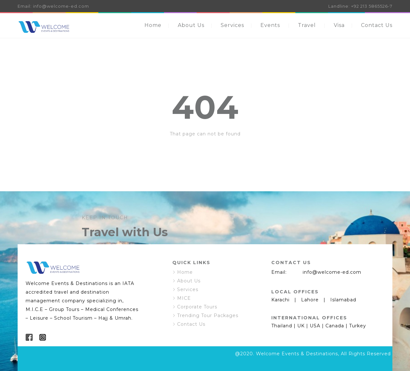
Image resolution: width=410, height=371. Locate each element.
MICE (184, 298)
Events (270, 25)
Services (232, 25)
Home (152, 25)
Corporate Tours (197, 307)
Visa (339, 25)
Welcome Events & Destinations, (297, 354)
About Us (191, 25)
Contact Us (376, 25)
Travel (307, 25)
